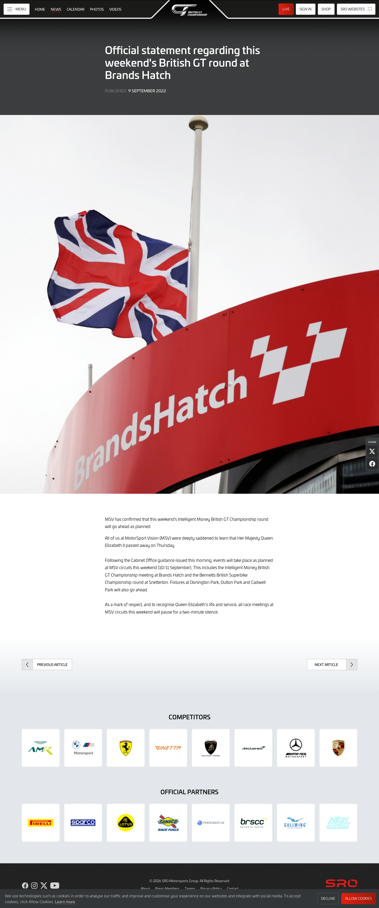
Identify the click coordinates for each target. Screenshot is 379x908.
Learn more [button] (65, 901)
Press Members (167, 888)
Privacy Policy (211, 888)
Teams (190, 888)
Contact (233, 888)
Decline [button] (328, 898)
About (145, 888)
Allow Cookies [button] (358, 898)
